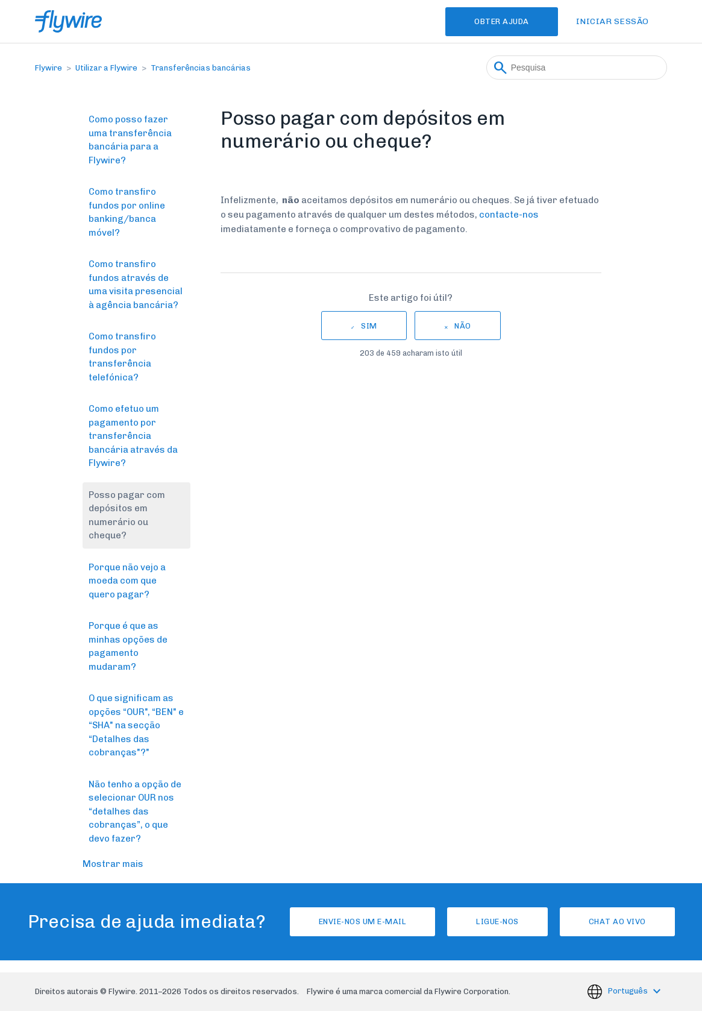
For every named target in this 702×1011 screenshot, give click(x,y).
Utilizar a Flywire (106, 67)
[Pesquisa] (576, 67)
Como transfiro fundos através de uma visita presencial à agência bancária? (136, 284)
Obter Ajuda (501, 21)
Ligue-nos (497, 921)
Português (629, 990)
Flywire (48, 67)
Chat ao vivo (617, 921)
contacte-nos (509, 214)
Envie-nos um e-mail (363, 921)
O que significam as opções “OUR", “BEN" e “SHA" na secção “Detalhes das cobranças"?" (136, 725)
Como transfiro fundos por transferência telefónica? (122, 357)
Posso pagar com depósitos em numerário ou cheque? (127, 515)
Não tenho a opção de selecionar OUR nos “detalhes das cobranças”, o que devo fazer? (135, 811)
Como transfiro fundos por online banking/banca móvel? (127, 212)
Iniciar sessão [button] (612, 21)
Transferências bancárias (201, 67)
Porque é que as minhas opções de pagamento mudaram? (128, 646)
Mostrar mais (113, 863)
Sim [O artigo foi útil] (369, 325)
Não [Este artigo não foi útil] (462, 325)
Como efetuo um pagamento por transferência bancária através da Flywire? (133, 435)
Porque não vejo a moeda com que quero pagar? (127, 581)
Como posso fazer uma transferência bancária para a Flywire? (130, 140)
